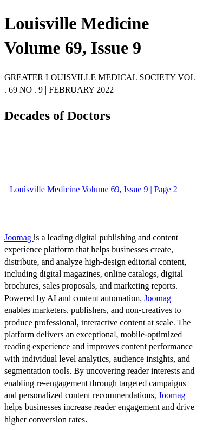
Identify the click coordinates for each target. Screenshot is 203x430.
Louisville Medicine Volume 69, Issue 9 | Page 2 (94, 189)
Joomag (19, 237)
